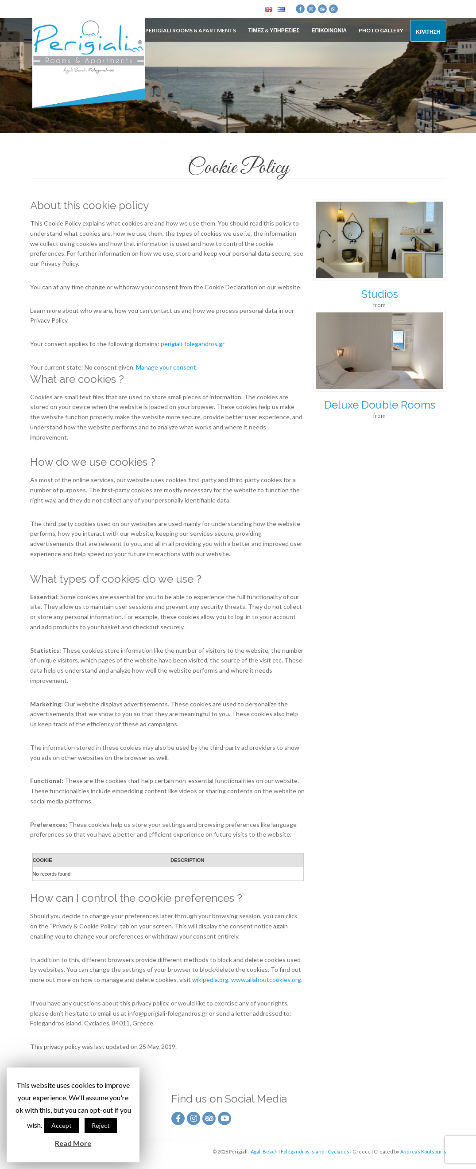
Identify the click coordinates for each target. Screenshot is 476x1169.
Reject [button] (101, 1125)
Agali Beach (264, 1151)
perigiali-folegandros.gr (192, 343)
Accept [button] (61, 1125)
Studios (379, 294)
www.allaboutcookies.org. (266, 979)
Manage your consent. (166, 367)
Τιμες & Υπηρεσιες (273, 30)
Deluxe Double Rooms (379, 404)
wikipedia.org (210, 979)
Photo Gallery (381, 30)
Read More (73, 1143)
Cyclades (338, 1151)
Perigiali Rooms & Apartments (190, 30)
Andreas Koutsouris (423, 1151)
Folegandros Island (303, 1151)
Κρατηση (428, 31)
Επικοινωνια (329, 30)
